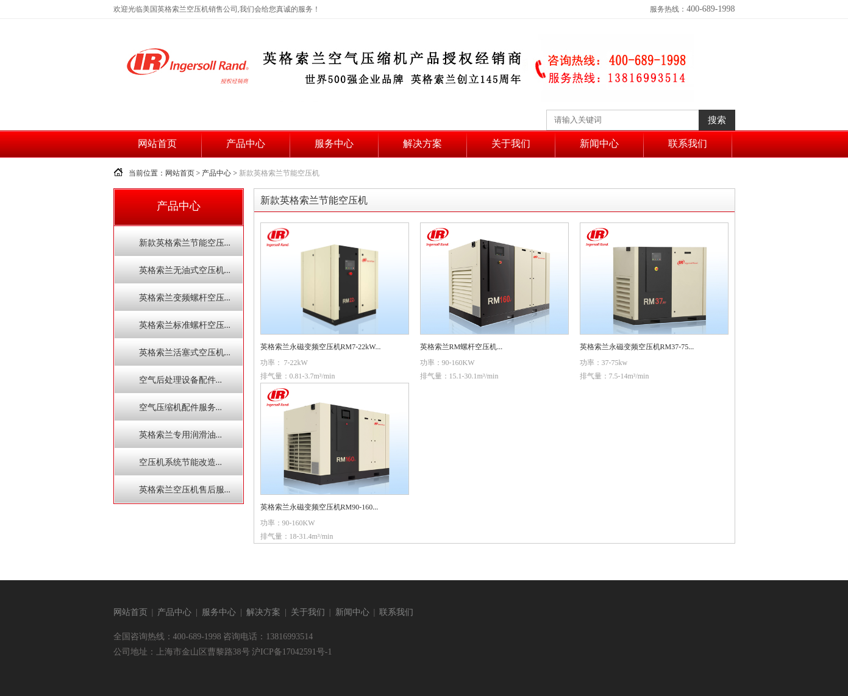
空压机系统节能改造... (181, 462)
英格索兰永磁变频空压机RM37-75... (637, 347)
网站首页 (157, 143)
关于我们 (510, 143)
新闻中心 (599, 143)
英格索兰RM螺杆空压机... (461, 347)
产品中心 (245, 143)
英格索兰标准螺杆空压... (185, 325)
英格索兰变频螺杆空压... (185, 297)
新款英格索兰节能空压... (185, 242)
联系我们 (687, 143)
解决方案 (422, 143)
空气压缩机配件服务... (181, 407)
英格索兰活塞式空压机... (185, 352)
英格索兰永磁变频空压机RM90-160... (319, 507)
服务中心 (334, 143)
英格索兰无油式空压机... (185, 270)
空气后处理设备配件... (181, 380)
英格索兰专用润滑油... (181, 434)
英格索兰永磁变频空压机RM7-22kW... (320, 347)
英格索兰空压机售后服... (185, 489)
